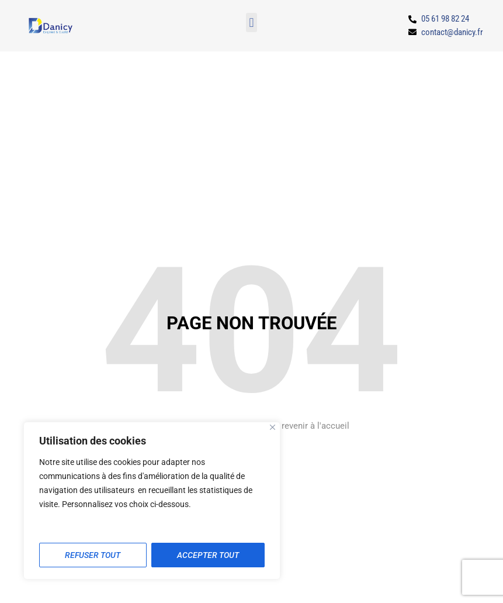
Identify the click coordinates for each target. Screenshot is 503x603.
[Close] (272, 427)
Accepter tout (208, 555)
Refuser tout (92, 555)
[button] (251, 22)
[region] (151, 501)
